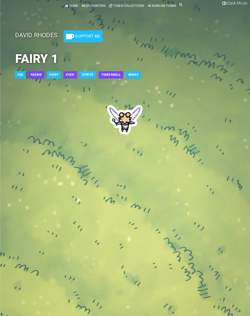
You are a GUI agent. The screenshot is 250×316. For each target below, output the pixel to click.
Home (71, 6)
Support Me (83, 37)
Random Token (162, 6)
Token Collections (126, 6)
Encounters (94, 6)
